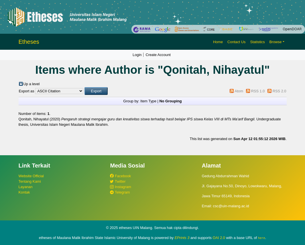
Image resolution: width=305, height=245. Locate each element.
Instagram (120, 187)
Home (218, 42)
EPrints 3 (182, 238)
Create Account (158, 55)
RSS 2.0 (279, 91)
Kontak (24, 192)
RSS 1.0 (258, 91)
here (261, 238)
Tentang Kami (30, 181)
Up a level (31, 84)
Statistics (257, 42)
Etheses (29, 42)
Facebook (120, 176)
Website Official (31, 176)
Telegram (120, 192)
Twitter (117, 181)
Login (137, 55)
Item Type (148, 101)
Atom (239, 91)
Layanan (26, 187)
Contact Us (236, 42)
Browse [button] (275, 42)
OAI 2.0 (219, 238)
